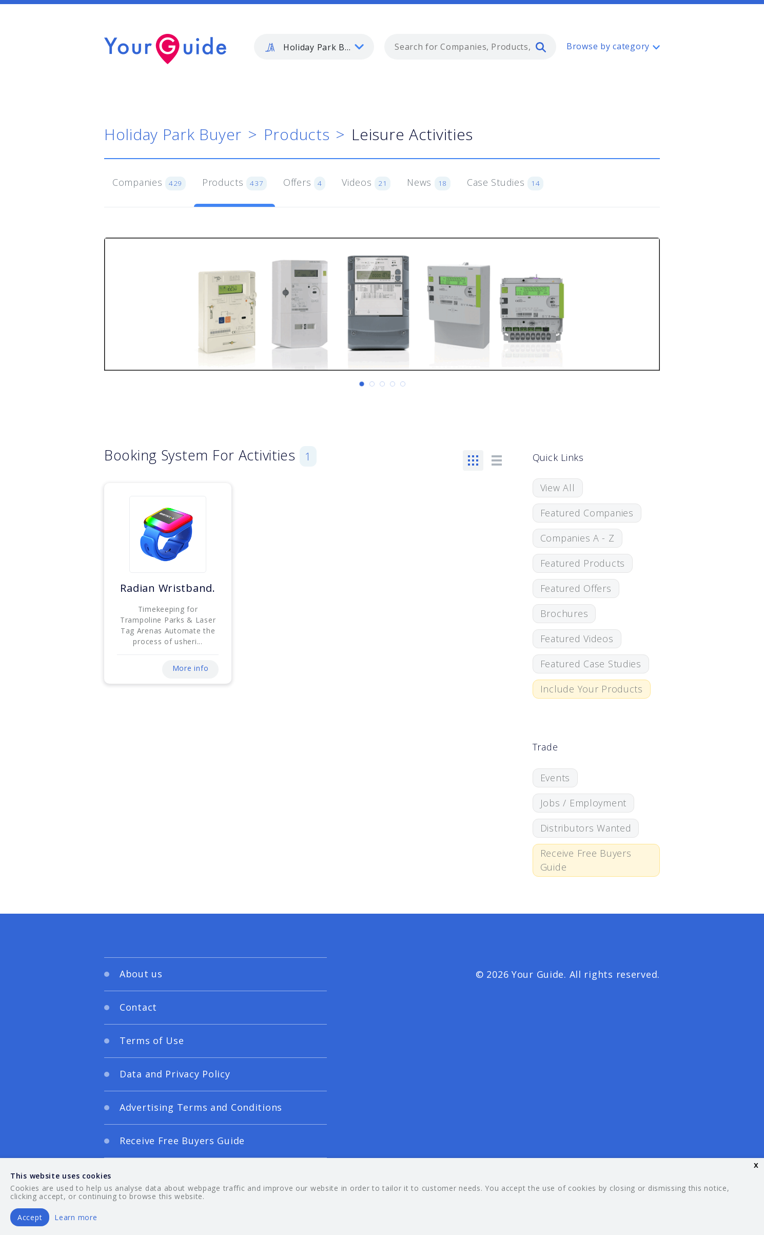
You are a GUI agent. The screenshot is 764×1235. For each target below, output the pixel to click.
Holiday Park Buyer (173, 134)
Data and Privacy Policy (175, 1074)
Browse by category (608, 46)
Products (297, 134)
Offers (304, 183)
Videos (366, 183)
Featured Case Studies (590, 664)
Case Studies (505, 183)
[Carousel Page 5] (402, 384)
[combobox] (470, 47)
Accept (29, 1217)
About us (141, 974)
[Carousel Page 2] (372, 384)
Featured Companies (587, 513)
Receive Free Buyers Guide (586, 860)
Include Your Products (591, 689)
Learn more (75, 1217)
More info (190, 668)
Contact (138, 1007)
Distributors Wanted (586, 828)
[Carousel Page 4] (392, 384)
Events (555, 777)
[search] (541, 46)
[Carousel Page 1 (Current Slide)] (361, 384)
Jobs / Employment (583, 803)
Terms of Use (152, 1040)
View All (557, 487)
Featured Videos (577, 638)
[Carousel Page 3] (382, 384)
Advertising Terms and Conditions (201, 1107)
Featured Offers (576, 588)
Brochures (564, 613)
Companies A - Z (577, 538)
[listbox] (314, 47)
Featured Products (582, 563)
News (428, 183)
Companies (149, 183)
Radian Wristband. (167, 588)
